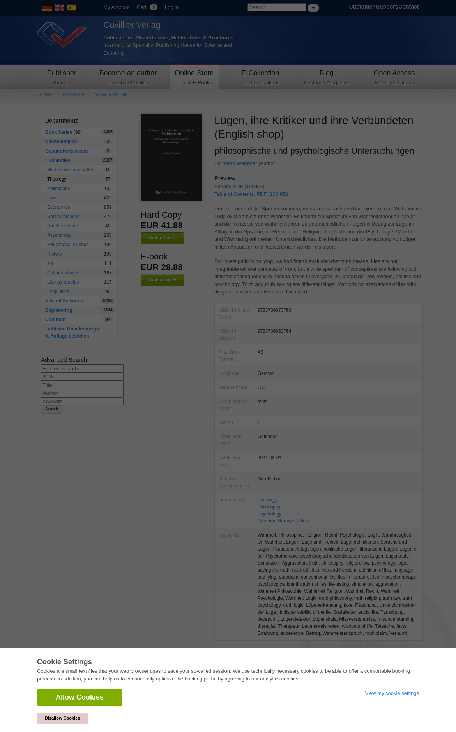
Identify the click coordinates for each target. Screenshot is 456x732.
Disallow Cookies (62, 718)
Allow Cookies (80, 697)
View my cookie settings (392, 693)
